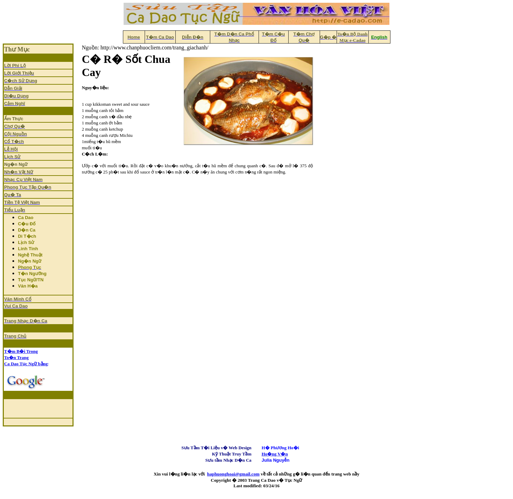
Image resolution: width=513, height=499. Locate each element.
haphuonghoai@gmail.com (233, 474)
